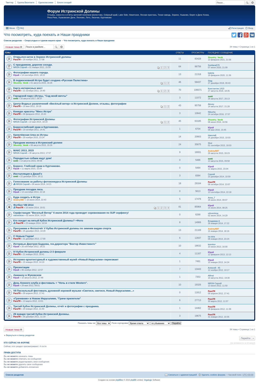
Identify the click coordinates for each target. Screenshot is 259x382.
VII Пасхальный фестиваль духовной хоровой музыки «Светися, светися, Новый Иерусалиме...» (73, 290)
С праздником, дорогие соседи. (32, 64)
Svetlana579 (214, 65)
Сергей (211, 174)
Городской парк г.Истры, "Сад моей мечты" (40, 95)
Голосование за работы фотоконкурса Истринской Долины (50, 181)
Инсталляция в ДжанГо (27, 173)
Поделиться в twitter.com (233, 34)
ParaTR (17, 59)
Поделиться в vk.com (252, 34)
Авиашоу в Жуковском (27, 275)
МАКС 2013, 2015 (23, 150)
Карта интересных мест (28, 88)
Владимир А (214, 221)
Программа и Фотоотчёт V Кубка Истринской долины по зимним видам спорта (62, 228)
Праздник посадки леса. (28, 189)
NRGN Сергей (20, 67)
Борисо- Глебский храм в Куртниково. (37, 166)
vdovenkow (18, 215)
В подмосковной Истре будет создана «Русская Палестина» (50, 80)
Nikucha (212, 112)
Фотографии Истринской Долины (34, 119)
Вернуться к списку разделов (20, 335)
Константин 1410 (216, 88)
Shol (210, 143)
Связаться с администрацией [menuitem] (182, 375)
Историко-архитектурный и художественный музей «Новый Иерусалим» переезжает (65, 259)
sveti (15, 98)
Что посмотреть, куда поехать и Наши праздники (47, 34)
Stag (210, 81)
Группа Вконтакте (25, 2)
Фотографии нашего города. (30, 72)
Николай (212, 135)
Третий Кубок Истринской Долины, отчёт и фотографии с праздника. (56, 306)
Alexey (211, 104)
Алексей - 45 (214, 268)
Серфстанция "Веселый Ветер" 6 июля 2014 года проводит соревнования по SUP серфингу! (71, 212)
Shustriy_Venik (215, 57)
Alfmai (211, 275)
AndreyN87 (213, 151)
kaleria (211, 73)
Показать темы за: (94, 323)
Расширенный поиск (252, 2)
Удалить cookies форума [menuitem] (213, 375)
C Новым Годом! (23, 236)
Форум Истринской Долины (73, 11)
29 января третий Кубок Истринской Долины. (41, 314)
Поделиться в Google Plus (246, 34)
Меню (12, 28)
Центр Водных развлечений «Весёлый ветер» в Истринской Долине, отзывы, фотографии (69, 103)
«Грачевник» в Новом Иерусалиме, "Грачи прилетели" (47, 298)
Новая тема (13, 47)
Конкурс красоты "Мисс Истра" (32, 111)
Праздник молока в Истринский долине (37, 142)
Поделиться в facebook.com (240, 34)
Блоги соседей (64, 2)
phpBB (133, 380)
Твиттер (9, 2)
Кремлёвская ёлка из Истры (30, 134)
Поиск (247, 2)
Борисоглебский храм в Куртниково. (36, 127)
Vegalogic (148, 380)
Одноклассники (45, 2)
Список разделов (15, 375)
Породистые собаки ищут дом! (32, 158)
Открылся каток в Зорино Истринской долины (42, 56)
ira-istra (211, 236)
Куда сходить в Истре (26, 197)
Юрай (16, 75)
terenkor (212, 244)
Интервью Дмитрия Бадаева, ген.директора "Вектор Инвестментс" (54, 244)
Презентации (21, 267)
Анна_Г (211, 198)
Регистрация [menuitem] (237, 28)
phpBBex (119, 380)
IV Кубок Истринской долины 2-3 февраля (39, 251)
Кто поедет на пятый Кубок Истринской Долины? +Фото (48, 220)
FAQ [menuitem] (22, 28)
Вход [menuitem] (250, 28)
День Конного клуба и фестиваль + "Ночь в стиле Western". (50, 282)
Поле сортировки (130, 323)
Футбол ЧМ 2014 (23, 205)
